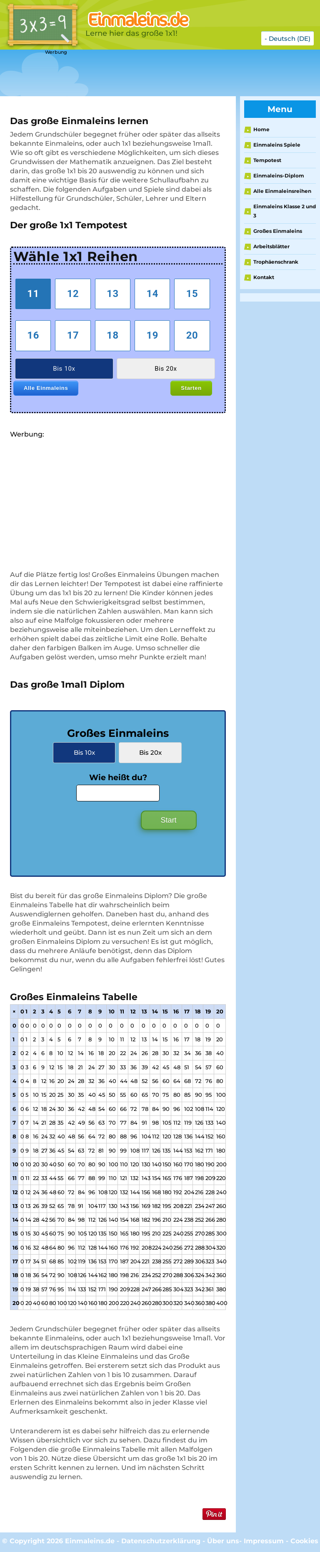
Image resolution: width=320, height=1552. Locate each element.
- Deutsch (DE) (287, 38)
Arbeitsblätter (271, 246)
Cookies (304, 1541)
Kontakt (263, 277)
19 (152, 335)
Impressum (264, 1541)
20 (192, 335)
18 (113, 335)
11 (33, 293)
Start (169, 820)
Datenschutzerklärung (160, 1541)
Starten (191, 388)
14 (152, 293)
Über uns (223, 1541)
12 (73, 293)
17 (73, 335)
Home (261, 129)
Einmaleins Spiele (276, 145)
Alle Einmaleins (46, 388)
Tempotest (267, 160)
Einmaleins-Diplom (278, 175)
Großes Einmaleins (277, 231)
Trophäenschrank (275, 262)
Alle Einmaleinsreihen (282, 191)
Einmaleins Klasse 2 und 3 (284, 211)
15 (192, 293)
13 (113, 293)
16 (33, 335)
